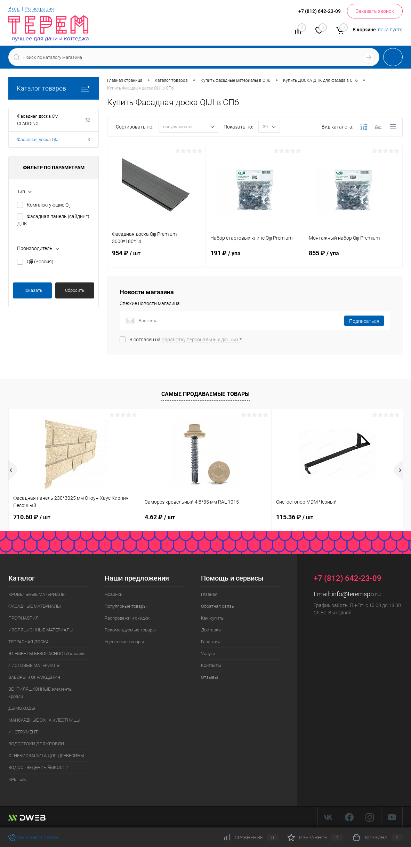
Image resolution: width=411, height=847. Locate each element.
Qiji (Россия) (40, 261)
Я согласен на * (185, 339)
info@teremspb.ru (356, 594)
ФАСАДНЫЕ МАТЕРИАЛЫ (34, 606)
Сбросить (74, 290)
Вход (13, 8)
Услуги (208, 653)
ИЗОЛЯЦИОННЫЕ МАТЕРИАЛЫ (40, 629)
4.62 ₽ (160, 517)
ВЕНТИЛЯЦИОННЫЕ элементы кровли (40, 692)
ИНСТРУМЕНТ (23, 732)
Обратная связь (217, 606)
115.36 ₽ (294, 517)
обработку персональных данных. (201, 339)
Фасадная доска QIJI (38, 139)
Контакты (211, 665)
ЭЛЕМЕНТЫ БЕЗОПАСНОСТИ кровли (46, 653)
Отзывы (209, 677)
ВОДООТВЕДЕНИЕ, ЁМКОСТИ (38, 767)
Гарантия (210, 641)
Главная (209, 594)
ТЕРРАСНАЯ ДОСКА (28, 641)
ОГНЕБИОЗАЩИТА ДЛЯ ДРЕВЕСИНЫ (46, 755)
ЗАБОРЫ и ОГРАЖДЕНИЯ (34, 677)
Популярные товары (126, 606)
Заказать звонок (375, 11)
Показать (32, 290)
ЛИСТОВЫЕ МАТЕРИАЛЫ (34, 665)
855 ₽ (353, 257)
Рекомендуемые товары (130, 629)
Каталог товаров (53, 88)
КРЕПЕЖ (17, 779)
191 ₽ (254, 257)
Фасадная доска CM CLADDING (37, 120)
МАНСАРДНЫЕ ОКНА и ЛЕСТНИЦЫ (44, 720)
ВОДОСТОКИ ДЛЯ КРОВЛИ (36, 743)
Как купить (212, 618)
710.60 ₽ (31, 517)
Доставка (211, 629)
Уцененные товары (124, 641)
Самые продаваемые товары (205, 394)
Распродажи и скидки (127, 618)
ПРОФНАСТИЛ (23, 618)
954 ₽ (156, 257)
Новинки (113, 594)
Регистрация (39, 8)
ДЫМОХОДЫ (21, 708)
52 (87, 120)
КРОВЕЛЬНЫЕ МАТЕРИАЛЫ (37, 594)
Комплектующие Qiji (49, 205)
